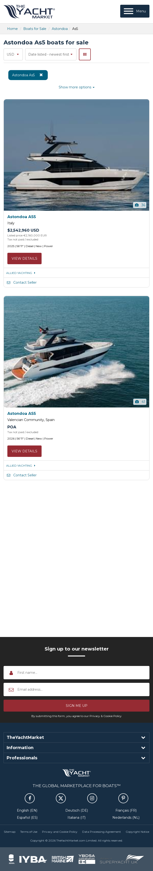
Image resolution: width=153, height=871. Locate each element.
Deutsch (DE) (76, 810)
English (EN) (27, 810)
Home (12, 29)
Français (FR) (126, 810)
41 (139, 402)
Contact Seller (21, 282)
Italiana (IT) (76, 817)
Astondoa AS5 (21, 217)
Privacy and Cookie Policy (59, 831)
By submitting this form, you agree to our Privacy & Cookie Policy (76, 716)
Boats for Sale (34, 29)
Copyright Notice (137, 831)
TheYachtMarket (29, 12)
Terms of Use (28, 831)
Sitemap (9, 831)
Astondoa (60, 29)
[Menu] (134, 11)
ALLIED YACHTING (21, 273)
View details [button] (24, 258)
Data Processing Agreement (101, 831)
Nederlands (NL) (125, 817)
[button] (76, 706)
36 (139, 205)
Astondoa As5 (28, 74)
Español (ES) (27, 817)
